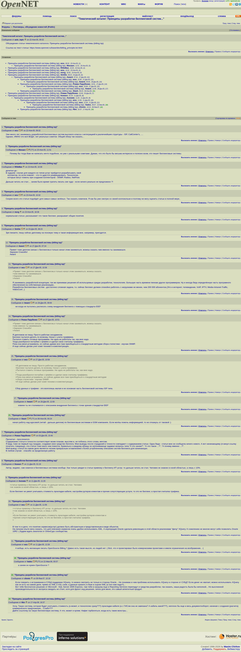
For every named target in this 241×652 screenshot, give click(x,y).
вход (211, 1)
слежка (222, 16)
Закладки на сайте (11, 646)
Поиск (177, 4)
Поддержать (219, 649)
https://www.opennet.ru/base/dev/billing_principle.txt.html (56, 48)
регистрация (220, 1)
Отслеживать (234, 30)
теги (183, 4)
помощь (47, 16)
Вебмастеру (233, 649)
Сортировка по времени (225, 118)
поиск (73, 16)
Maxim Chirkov (232, 646)
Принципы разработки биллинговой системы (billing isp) (33, 63)
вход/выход (187, 16)
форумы (16, 16)
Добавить (207, 649)
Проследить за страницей (15, 649)
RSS (238, 118)
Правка (218, 51)
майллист (147, 16)
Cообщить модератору (231, 51)
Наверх (218, 140)
